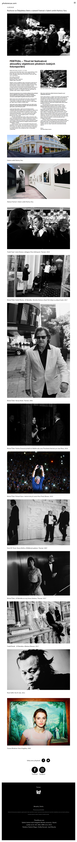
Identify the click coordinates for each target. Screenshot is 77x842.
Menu (74, 1)
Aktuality (36, 806)
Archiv (41, 806)
